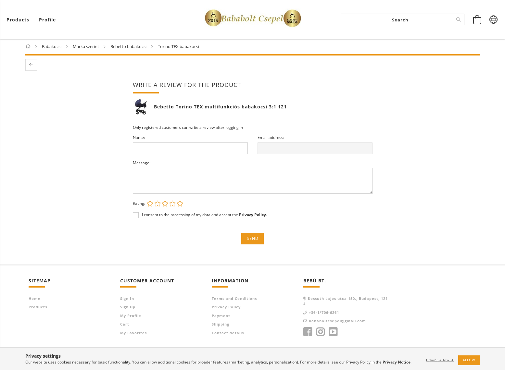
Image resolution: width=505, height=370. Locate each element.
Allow (469, 360)
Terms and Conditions (234, 298)
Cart (124, 324)
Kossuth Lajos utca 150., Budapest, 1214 (345, 301)
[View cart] (19, 19)
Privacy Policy (226, 307)
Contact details (228, 333)
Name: (139, 138)
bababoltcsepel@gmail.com (337, 321)
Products (38, 307)
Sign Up (127, 307)
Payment (221, 316)
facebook (307, 332)
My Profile (130, 316)
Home (35, 298)
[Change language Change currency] (493, 19)
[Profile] (47, 19)
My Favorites (133, 333)
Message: (141, 163)
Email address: (271, 138)
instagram (320, 332)
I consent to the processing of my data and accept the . (204, 215)
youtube (333, 332)
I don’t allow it (440, 360)
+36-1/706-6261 (324, 312)
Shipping (220, 324)
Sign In (127, 298)
